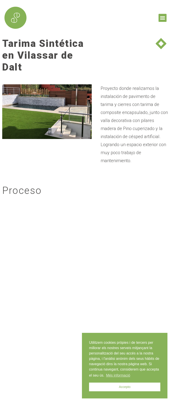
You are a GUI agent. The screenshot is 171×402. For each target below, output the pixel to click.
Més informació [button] (118, 375)
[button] (163, 18)
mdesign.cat (22, 392)
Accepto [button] (124, 387)
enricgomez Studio (71, 392)
